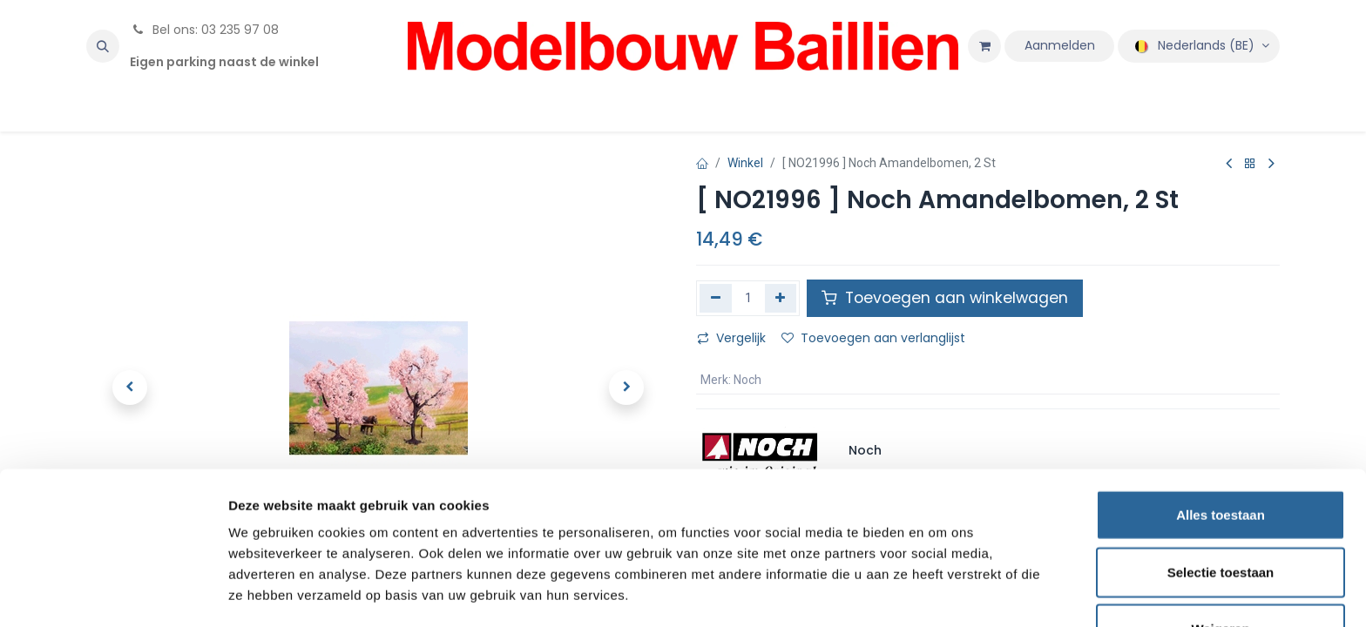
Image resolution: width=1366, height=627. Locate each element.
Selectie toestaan (1221, 513)
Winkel (745, 163)
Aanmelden (1059, 45)
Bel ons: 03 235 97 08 (204, 29)
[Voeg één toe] (781, 298)
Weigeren (1220, 570)
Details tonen (941, 592)
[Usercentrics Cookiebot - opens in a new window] (113, 593)
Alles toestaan (1220, 455)
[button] (102, 46)
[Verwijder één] (716, 298)
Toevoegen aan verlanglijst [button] (873, 338)
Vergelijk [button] (731, 338)
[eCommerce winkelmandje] (984, 46)
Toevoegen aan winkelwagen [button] (945, 297)
